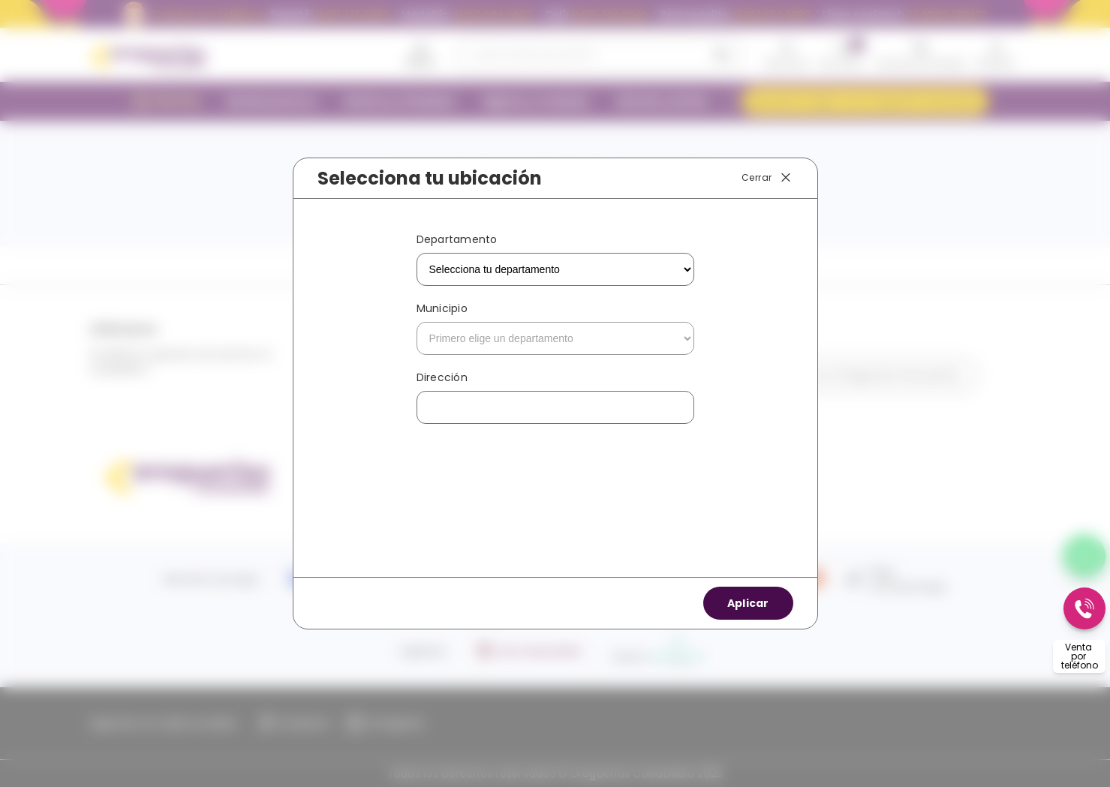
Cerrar (767, 177)
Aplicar (748, 603)
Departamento (457, 239)
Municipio (442, 308)
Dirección (442, 377)
